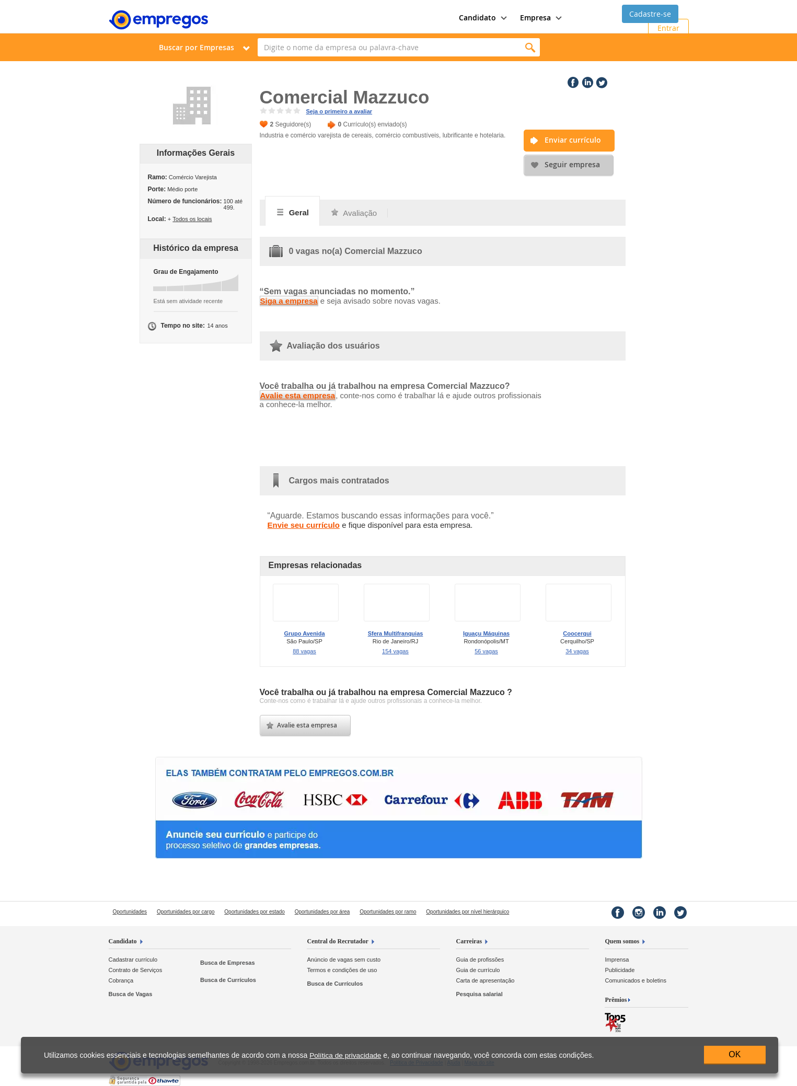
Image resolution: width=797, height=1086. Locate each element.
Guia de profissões (480, 959)
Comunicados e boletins (635, 980)
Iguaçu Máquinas (486, 633)
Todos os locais (192, 219)
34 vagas (577, 651)
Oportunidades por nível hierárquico (467, 912)
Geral (292, 212)
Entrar (668, 28)
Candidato (123, 941)
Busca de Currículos (228, 980)
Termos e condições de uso (342, 970)
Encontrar (531, 47)
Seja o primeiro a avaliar (339, 111)
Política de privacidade (345, 1055)
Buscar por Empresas (196, 47)
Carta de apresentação (485, 980)
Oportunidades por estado (254, 912)
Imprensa (617, 959)
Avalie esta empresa (298, 395)
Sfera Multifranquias (395, 633)
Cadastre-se (650, 14)
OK (735, 1054)
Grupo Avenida (304, 633)
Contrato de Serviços (136, 970)
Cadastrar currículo (133, 959)
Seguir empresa (572, 164)
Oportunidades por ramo (388, 912)
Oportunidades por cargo (186, 912)
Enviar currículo (573, 140)
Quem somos (622, 941)
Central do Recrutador (337, 941)
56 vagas (486, 651)
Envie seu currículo (304, 525)
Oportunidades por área (322, 912)
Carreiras (469, 941)
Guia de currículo (478, 970)
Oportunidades (130, 912)
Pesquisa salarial (479, 994)
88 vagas (304, 651)
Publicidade (619, 970)
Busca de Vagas (131, 994)
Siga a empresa (289, 300)
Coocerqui (577, 633)
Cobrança (121, 980)
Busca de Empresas (227, 963)
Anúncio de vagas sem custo (343, 959)
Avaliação (353, 213)
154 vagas (395, 651)
